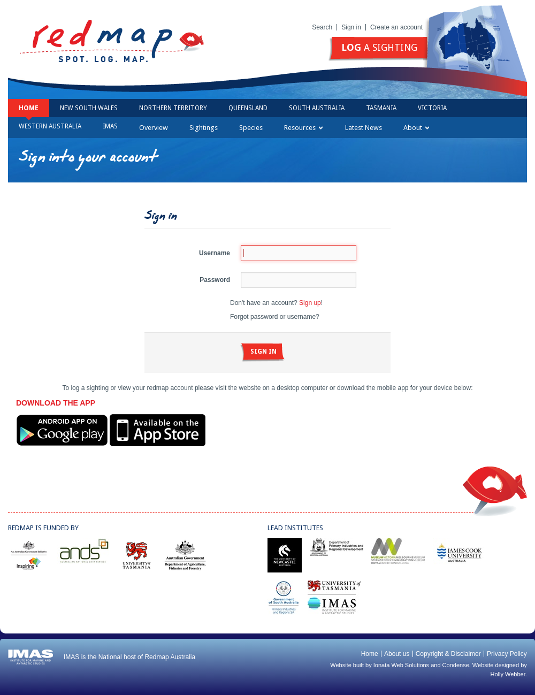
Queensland (248, 108)
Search (322, 27)
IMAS (110, 126)
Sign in (351, 27)
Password (215, 280)
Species (251, 128)
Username (214, 253)
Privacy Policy (507, 654)
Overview (153, 128)
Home (29, 108)
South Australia (317, 108)
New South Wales (89, 108)
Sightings (203, 128)
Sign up (310, 303)
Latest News (363, 128)
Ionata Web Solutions (401, 665)
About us (396, 654)
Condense (455, 665)
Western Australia (50, 126)
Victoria (432, 108)
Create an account (396, 27)
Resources (303, 128)
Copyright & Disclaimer (448, 654)
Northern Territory (173, 108)
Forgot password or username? (274, 316)
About (416, 128)
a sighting (379, 47)
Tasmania (381, 108)
